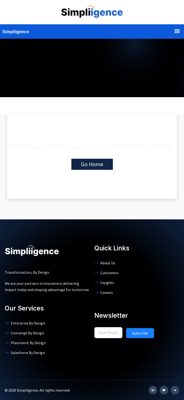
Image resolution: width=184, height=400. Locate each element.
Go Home (92, 164)
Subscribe (140, 333)
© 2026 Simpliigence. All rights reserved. (37, 390)
